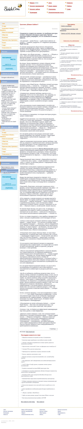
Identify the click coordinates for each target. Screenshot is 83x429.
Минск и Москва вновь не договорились (70, 46)
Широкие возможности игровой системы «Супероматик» (36, 337)
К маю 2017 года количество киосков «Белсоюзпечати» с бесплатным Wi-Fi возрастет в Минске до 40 (69, 70)
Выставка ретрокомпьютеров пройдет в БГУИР (33, 397)
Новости (69, 3)
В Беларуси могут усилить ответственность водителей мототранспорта (71, 98)
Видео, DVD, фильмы (27, 409)
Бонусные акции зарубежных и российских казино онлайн (36, 340)
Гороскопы (51, 9)
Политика (4, 37)
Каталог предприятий (36, 6)
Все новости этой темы (28, 402)
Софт (68, 9)
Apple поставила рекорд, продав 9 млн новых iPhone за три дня (37, 395)
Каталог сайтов (34, 9)
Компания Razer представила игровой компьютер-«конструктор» (38, 378)
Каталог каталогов (62, 409)
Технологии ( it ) (6, 48)
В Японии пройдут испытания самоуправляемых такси (68, 95)
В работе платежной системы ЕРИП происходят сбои (35, 368)
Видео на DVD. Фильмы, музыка (70, 33)
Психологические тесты (55, 12)
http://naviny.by (30, 331)
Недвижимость (61, 412)
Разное (3, 42)
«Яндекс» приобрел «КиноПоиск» (30, 392)
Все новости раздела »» (77, 74)
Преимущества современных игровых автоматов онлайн (35, 351)
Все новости (40, 402)
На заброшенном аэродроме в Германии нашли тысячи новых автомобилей (70, 80)
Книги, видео (52, 6)
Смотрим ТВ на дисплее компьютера (31, 349)
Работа (68, 6)
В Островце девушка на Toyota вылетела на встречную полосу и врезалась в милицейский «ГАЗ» (71, 90)
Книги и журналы (65, 26)
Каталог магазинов (8, 411)
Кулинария (32, 12)
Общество (4, 35)
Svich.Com (5, 421)
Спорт (3, 45)
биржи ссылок (23, 294)
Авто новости (71, 78)
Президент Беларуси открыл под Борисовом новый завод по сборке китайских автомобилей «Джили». (71, 85)
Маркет (31, 3)
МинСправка (43, 412)
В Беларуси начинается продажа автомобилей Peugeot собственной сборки (70, 106)
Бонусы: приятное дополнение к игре (31, 354)
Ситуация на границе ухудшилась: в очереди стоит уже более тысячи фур (69, 57)
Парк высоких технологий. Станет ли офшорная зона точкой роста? (38, 346)
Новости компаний (7, 32)
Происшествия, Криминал (9, 40)
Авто (49, 3)
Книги (59, 411)
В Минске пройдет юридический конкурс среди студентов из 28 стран (71, 65)
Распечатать (55, 28)
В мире (3, 26)
